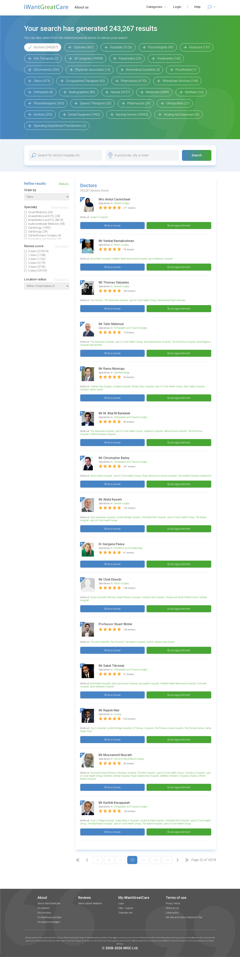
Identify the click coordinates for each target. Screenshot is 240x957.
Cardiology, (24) (38, 231)
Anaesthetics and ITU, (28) (44, 216)
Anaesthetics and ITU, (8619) (45, 219)
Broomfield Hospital (100, 258)
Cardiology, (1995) (39, 227)
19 (97, 860)
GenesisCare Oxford (164, 642)
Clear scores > (62, 246)
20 (109, 860)
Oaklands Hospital (153, 431)
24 (155, 860)
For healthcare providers (50, 917)
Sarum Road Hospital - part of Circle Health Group (115, 475)
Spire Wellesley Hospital (160, 258)
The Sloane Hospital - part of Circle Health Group (166, 823)
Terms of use (172, 908)
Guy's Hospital (98, 728)
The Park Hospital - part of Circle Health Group (160, 772)
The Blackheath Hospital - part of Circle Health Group (114, 823)
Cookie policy (172, 912)
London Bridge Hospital (128, 517)
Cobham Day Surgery (101, 386)
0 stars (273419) (38, 251)
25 (167, 860)
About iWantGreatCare (49, 903)
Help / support (125, 908)
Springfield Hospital (149, 683)
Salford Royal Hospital (175, 431)
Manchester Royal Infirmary (171, 300)
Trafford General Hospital (102, 434)
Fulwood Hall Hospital (152, 597)
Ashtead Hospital (122, 386)
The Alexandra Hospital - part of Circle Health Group (130, 300)
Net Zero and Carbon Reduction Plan (184, 917)
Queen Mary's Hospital (127, 820)
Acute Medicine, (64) (40, 212)
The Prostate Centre (194, 728)
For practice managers (49, 922)
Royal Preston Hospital (128, 597)
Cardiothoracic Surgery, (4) (44, 235)
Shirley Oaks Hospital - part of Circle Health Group (157, 386)
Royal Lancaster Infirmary (103, 597)
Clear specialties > (60, 207)
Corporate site (125, 912)
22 (132, 860)
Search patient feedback (90, 903)
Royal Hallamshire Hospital (145, 776)
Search (197, 155)
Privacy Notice (173, 903)
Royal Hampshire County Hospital (159, 475)
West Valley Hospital (194, 386)
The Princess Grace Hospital (168, 728)
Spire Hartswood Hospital (125, 683)
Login (121, 903)
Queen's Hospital (99, 217)
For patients (44, 908)
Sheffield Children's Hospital (174, 776)
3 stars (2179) (36, 262)
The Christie (96, 300)
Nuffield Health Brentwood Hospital (129, 258)
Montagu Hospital (126, 772)
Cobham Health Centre (91, 389)
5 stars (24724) (37, 270)
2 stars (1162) (36, 259)
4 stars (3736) (36, 266)
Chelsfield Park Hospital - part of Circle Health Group (168, 517)
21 (120, 860)
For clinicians (44, 912)
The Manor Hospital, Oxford (139, 642)
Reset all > (64, 183)
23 (144, 860)
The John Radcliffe (99, 642)
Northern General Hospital (116, 776)
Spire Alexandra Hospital (102, 517)
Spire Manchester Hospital (157, 342)
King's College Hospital (102, 820)
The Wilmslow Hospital (184, 342)
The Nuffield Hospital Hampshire (194, 475)
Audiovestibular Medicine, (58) (46, 223)
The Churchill (117, 642)
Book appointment (178, 225)
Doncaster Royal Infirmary (103, 772)
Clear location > (61, 279)
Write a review (112, 225)
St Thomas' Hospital (142, 728)
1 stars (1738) (36, 255)
